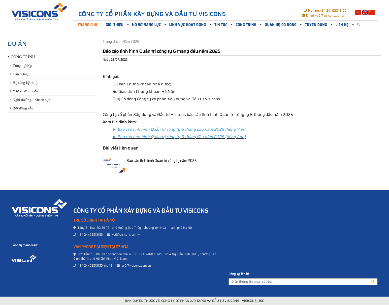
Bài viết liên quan (120, 148)
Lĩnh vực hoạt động (187, 24)
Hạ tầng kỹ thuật (25, 83)
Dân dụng (20, 74)
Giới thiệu (115, 24)
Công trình (246, 24)
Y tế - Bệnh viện (25, 91)
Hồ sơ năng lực (146, 24)
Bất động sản (23, 108)
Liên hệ (342, 24)
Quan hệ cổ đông (280, 24)
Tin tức (220, 24)
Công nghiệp (22, 66)
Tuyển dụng (316, 24)
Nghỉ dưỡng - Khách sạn (31, 100)
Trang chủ (87, 24)
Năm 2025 (130, 41)
